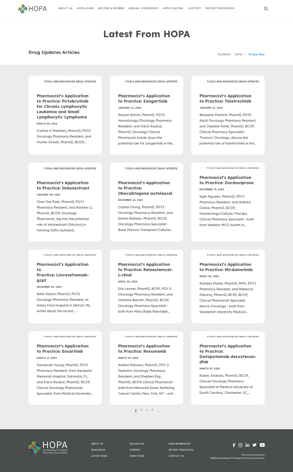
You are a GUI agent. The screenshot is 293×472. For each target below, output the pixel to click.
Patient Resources (220, 8)
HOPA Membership (179, 443)
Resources (98, 449)
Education (137, 443)
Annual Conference (143, 8)
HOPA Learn (85, 8)
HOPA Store (137, 455)
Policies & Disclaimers (253, 454)
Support (194, 8)
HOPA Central (173, 8)
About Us (65, 8)
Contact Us (176, 455)
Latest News (99, 455)
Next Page (158, 411)
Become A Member (111, 8)
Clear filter (257, 54)
